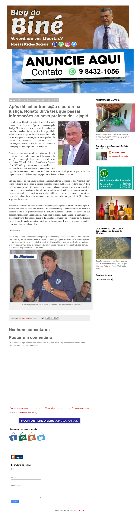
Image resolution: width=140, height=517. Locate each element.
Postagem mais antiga (80, 408)
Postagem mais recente (19, 408)
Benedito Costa (24, 318)
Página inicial (50, 408)
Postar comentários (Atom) (26, 412)
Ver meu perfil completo (118, 156)
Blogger (81, 510)
